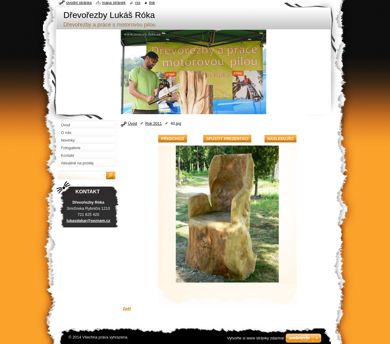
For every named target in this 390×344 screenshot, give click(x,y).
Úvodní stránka (79, 2)
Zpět (127, 308)
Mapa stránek (114, 2)
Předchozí (172, 138)
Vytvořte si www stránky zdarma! (255, 338)
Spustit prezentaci (227, 138)
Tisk (152, 2)
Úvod (132, 123)
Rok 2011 (153, 123)
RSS (137, 2)
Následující (280, 138)
